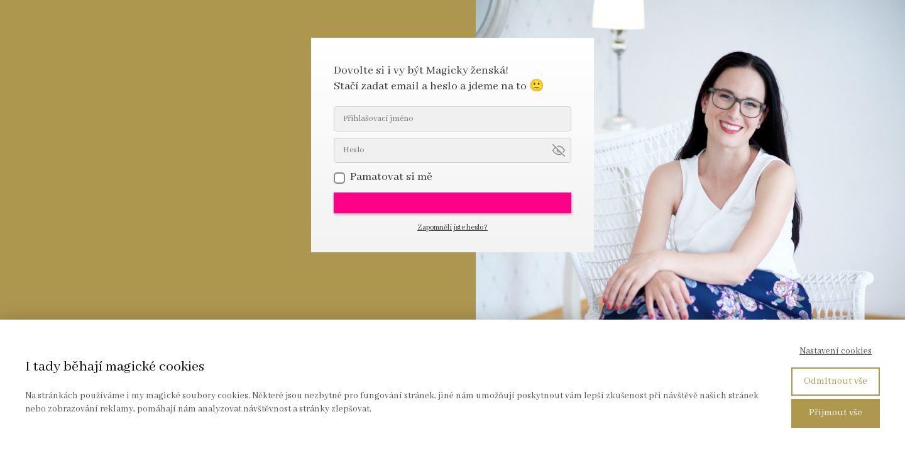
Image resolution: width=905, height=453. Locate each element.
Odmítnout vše (835, 381)
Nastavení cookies (835, 351)
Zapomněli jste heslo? (452, 227)
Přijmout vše (835, 412)
